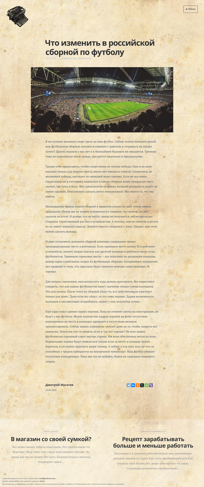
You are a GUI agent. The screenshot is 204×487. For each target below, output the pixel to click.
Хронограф (84, 58)
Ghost (42, 481)
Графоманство (68, 58)
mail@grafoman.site (47, 478)
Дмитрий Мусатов (59, 385)
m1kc (16, 481)
